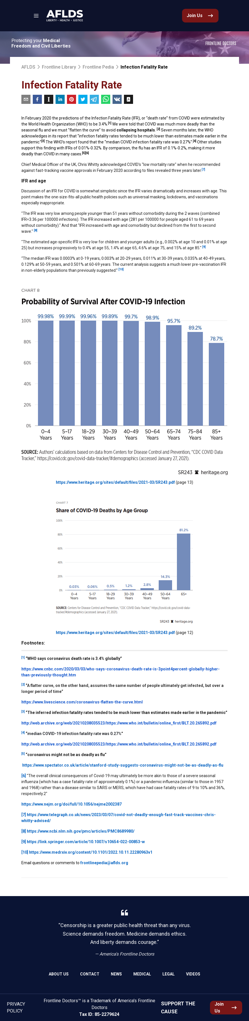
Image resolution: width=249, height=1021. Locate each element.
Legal (168, 974)
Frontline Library (59, 67)
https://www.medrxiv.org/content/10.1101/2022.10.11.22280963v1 (90, 852)
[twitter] (82, 99)
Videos (193, 974)
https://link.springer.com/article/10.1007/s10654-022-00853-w (86, 841)
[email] (25, 99)
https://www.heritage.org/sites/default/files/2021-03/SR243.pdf (115, 482)
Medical (142, 974)
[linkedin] (60, 99)
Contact (89, 974)
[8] (23, 831)
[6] (23, 775)
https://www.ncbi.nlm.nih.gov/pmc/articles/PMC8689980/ (80, 831)
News (116, 974)
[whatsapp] (105, 99)
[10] (24, 852)
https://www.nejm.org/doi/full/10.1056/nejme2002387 (71, 804)
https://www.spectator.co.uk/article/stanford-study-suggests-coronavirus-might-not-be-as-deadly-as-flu (122, 765)
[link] (64, 15)
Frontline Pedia (98, 67)
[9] (23, 841)
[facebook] (37, 99)
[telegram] (94, 99)
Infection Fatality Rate (144, 67)
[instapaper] (48, 99)
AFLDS (28, 67)
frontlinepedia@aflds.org (104, 863)
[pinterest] (71, 99)
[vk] (117, 99)
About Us (59, 974)
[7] (23, 814)
